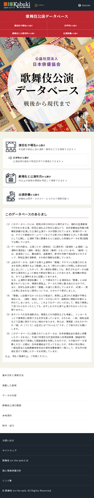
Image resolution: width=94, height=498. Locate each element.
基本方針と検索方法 (13, 375)
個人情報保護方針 (11, 470)
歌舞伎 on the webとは (15, 460)
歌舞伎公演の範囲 (11, 405)
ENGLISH (86, 5)
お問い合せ (8, 440)
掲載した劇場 (9, 385)
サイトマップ (9, 450)
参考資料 (7, 415)
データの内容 (9, 395)
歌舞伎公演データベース (47, 16)
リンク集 (7, 480)
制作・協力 (8, 425)
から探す (23, 25)
